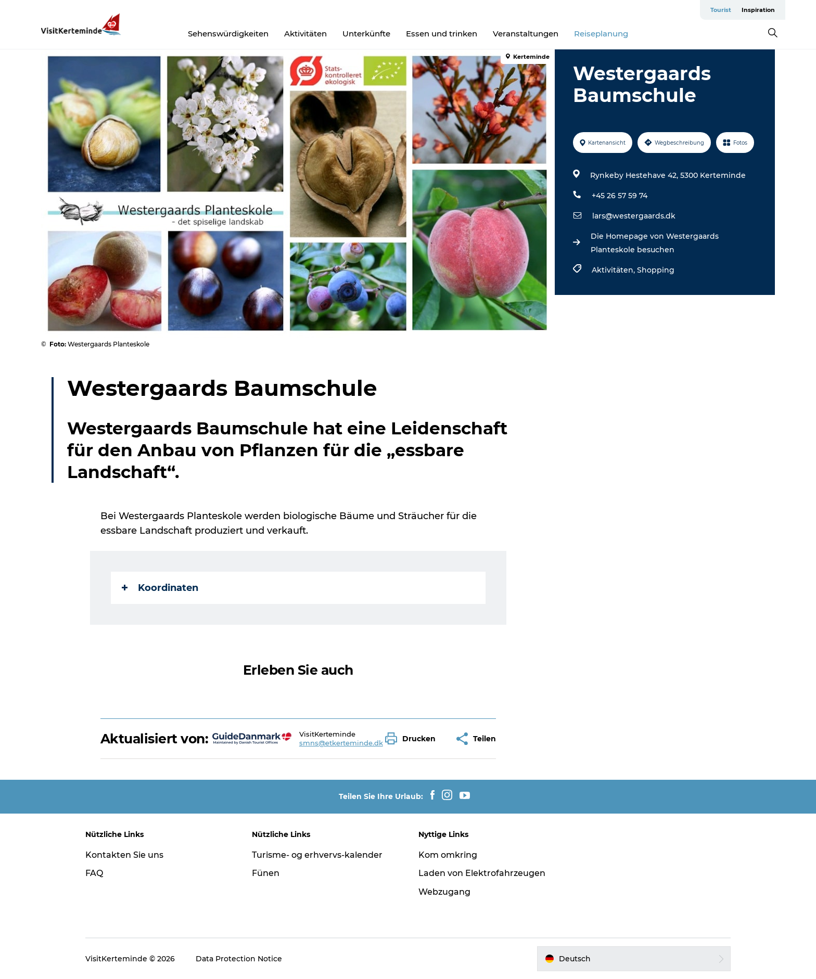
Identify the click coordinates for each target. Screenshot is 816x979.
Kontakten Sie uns (124, 855)
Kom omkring (447, 855)
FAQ (94, 873)
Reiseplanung (601, 33)
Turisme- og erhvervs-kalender (317, 855)
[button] (413, 738)
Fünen (265, 873)
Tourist (720, 10)
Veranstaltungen (525, 33)
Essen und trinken (441, 33)
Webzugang (444, 892)
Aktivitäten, (614, 270)
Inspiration (758, 10)
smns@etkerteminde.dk (341, 743)
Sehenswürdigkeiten (228, 33)
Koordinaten (160, 588)
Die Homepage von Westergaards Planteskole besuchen (655, 242)
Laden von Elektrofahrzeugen (481, 873)
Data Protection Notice (239, 958)
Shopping (655, 270)
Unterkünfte (366, 33)
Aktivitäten (305, 33)
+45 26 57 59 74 (619, 195)
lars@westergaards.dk (633, 216)
